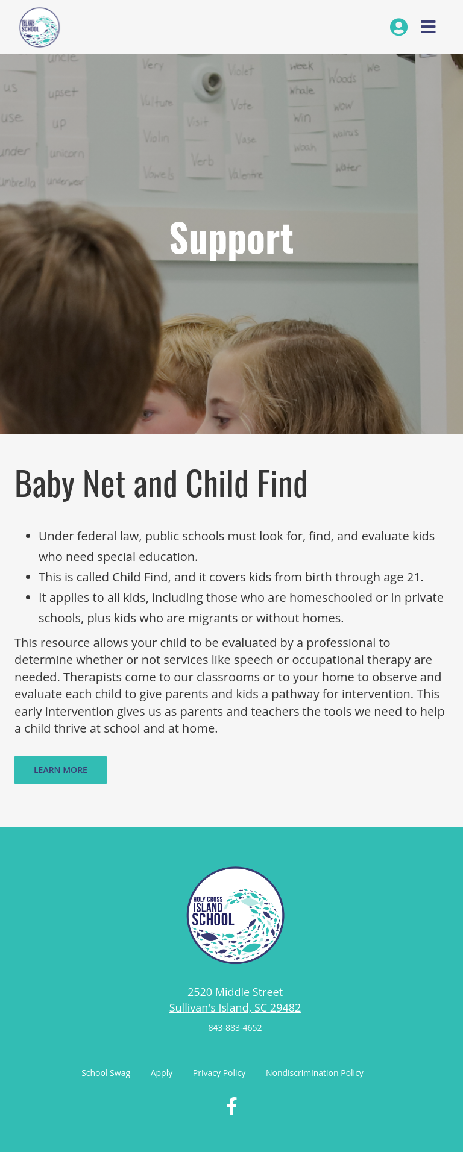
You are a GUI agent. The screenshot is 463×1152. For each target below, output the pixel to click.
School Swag (105, 1072)
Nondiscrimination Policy (315, 1072)
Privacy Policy (219, 1072)
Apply (162, 1072)
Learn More (60, 769)
